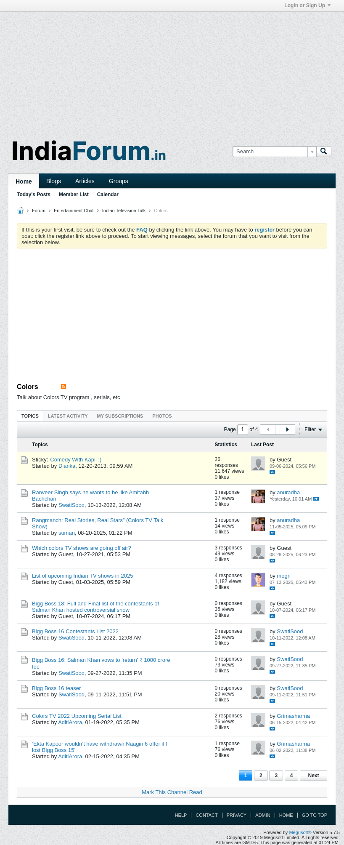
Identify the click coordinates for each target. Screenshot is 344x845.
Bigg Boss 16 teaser (56, 688)
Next (313, 775)
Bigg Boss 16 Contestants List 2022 (75, 631)
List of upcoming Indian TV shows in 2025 (82, 576)
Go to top (314, 815)
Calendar (108, 194)
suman (66, 533)
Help (181, 815)
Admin (262, 815)
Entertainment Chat (74, 210)
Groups (118, 181)
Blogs (53, 181)
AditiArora (70, 722)
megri (284, 576)
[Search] (274, 151)
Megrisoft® (300, 832)
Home (24, 181)
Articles (85, 181)
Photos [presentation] (162, 416)
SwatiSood (71, 505)
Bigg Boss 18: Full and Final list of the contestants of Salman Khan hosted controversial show (95, 606)
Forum (38, 210)
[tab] (30, 415)
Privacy (236, 815)
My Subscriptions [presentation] (120, 416)
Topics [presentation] (30, 416)
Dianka (66, 466)
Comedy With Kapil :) (75, 459)
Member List (74, 194)
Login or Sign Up (307, 5)
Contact (206, 815)
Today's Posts (33, 194)
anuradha (288, 492)
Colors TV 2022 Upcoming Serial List (77, 716)
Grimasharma (293, 716)
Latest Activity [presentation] (68, 416)
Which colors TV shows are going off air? (81, 548)
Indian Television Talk (124, 210)
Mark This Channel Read (172, 792)
